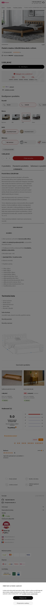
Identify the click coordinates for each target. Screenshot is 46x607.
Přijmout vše (23, 598)
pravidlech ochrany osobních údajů (29, 594)
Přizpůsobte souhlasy (23, 603)
